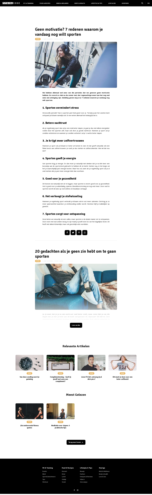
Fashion (82, 474)
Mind (38, 39)
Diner (63, 474)
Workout (45, 482)
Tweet (73, 232)
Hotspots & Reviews (86, 477)
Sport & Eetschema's (49, 477)
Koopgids (125, 3)
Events (44, 471)
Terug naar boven (74, 443)
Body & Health (80, 3)
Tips (43, 479)
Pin (78, 232)
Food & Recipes (45, 3)
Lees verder (76, 325)
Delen (67, 232)
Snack (64, 482)
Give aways (83, 482)
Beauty (82, 471)
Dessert (64, 471)
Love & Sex (112, 3)
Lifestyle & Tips (96, 3)
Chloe (61, 39)
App (84, 232)
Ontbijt (64, 479)
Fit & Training (28, 3)
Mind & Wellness (62, 3)
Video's (82, 479)
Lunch (64, 477)
